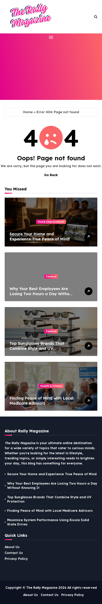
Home (28, 112)
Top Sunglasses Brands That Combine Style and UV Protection (37, 348)
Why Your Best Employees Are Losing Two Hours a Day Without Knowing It (42, 293)
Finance (51, 276)
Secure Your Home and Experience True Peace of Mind (39, 236)
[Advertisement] (51, 69)
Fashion (51, 331)
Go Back (51, 175)
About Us (12, 547)
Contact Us (14, 553)
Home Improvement (51, 221)
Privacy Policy (16, 559)
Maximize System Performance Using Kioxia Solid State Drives (48, 522)
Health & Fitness (51, 385)
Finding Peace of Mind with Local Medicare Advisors (41, 401)
